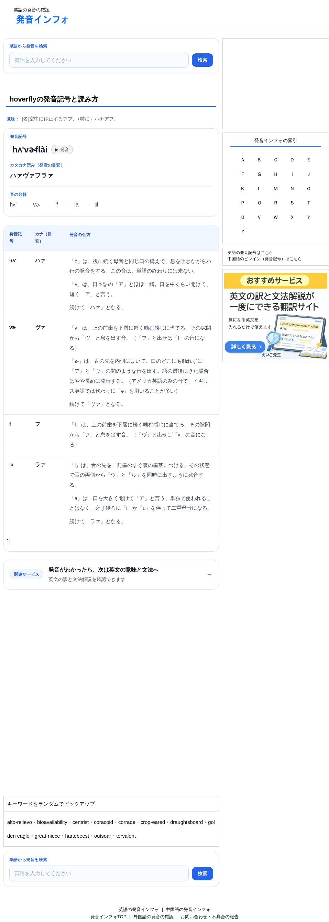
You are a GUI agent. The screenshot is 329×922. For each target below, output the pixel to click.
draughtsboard (186, 822)
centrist (81, 822)
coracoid (103, 822)
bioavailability (52, 822)
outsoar (102, 836)
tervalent (126, 836)
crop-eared (153, 822)
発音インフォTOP (108, 916)
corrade (126, 822)
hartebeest (77, 836)
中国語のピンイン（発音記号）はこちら (265, 258)
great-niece (47, 836)
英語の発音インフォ (139, 909)
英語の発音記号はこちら (250, 252)
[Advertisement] (201, 15)
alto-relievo (19, 822)
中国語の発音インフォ (188, 909)
